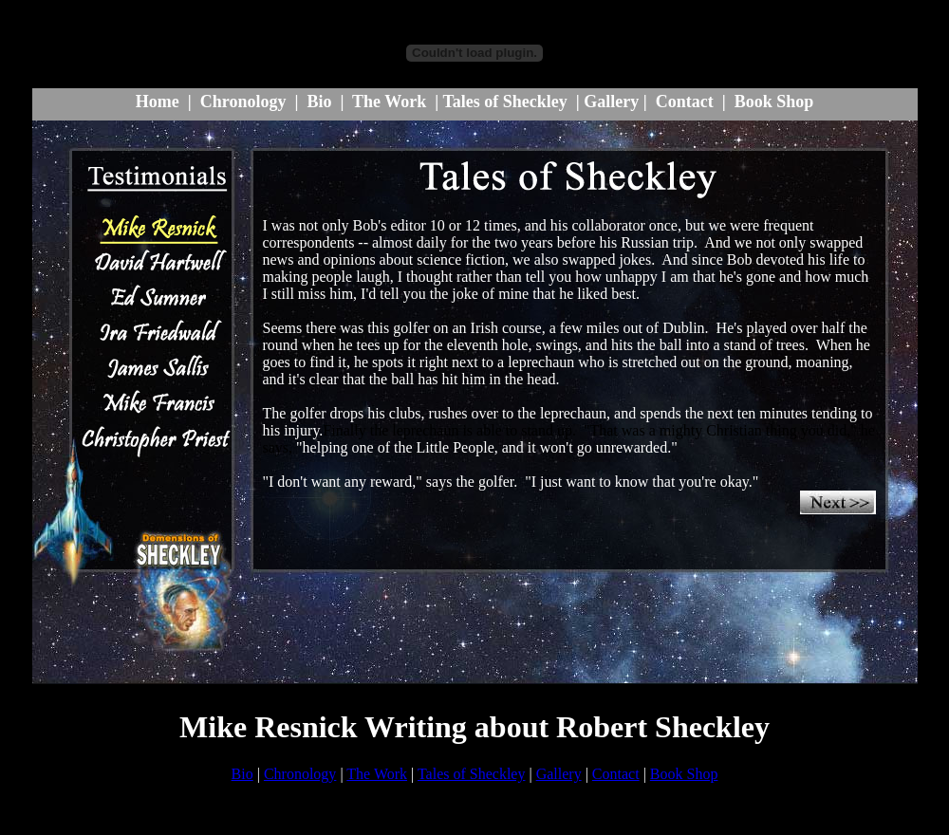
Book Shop (774, 101)
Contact (685, 101)
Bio (319, 101)
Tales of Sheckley (504, 101)
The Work (389, 101)
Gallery (611, 101)
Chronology (243, 101)
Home (157, 101)
